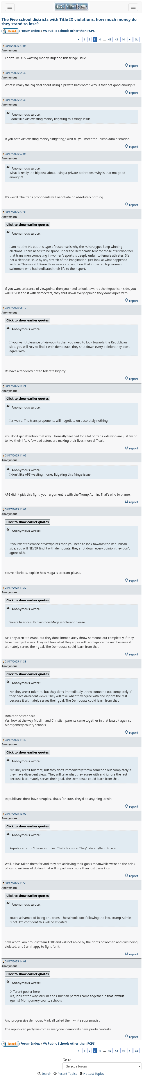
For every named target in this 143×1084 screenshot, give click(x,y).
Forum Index (30, 31)
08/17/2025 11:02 (15, 455)
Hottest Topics (93, 1073)
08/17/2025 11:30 (15, 587)
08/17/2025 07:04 (15, 154)
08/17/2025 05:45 (15, 100)
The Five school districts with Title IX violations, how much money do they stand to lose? (69, 21)
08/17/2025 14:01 (15, 961)
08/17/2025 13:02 (15, 814)
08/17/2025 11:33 (15, 661)
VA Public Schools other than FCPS (69, 31)
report (131, 66)
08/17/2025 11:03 (15, 509)
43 (116, 39)
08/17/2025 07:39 (15, 212)
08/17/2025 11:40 (15, 740)
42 (109, 39)
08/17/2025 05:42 (15, 73)
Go (136, 39)
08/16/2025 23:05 (15, 46)
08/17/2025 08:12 (15, 308)
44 (123, 39)
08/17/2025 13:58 (15, 883)
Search (46, 1073)
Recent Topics (67, 1073)
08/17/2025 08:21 (15, 386)
